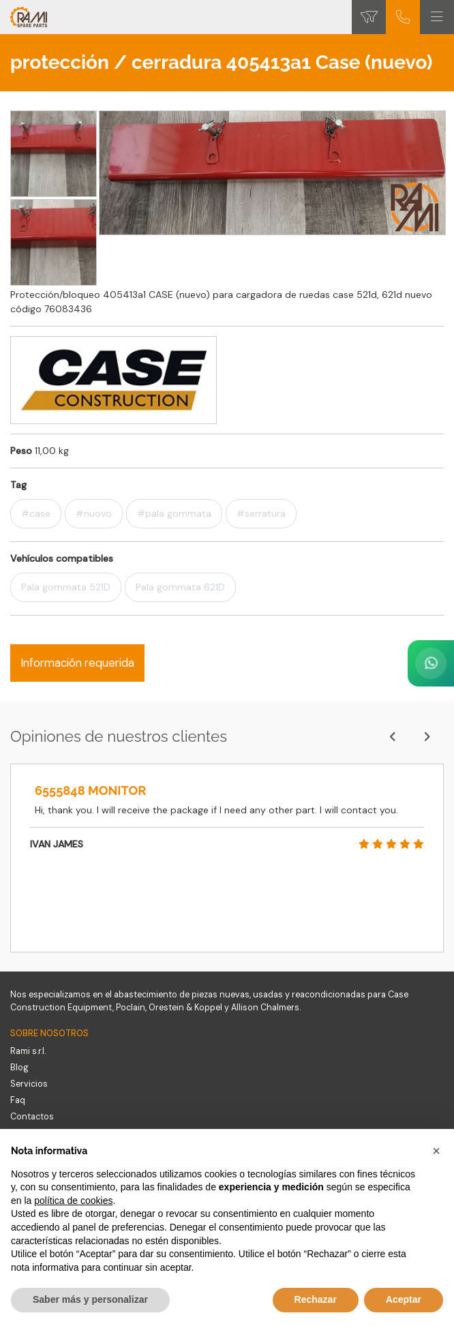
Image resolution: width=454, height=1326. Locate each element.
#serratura (261, 513)
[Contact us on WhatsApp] (431, 663)
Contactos (32, 1116)
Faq (17, 1100)
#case (35, 513)
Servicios (29, 1084)
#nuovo (94, 513)
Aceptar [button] (403, 1299)
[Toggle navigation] (437, 17)
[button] (436, 1151)
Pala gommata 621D (180, 587)
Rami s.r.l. (28, 1051)
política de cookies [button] (73, 1200)
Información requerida (77, 662)
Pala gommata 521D (65, 587)
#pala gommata (174, 513)
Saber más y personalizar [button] (90, 1299)
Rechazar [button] (315, 1299)
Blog (19, 1067)
